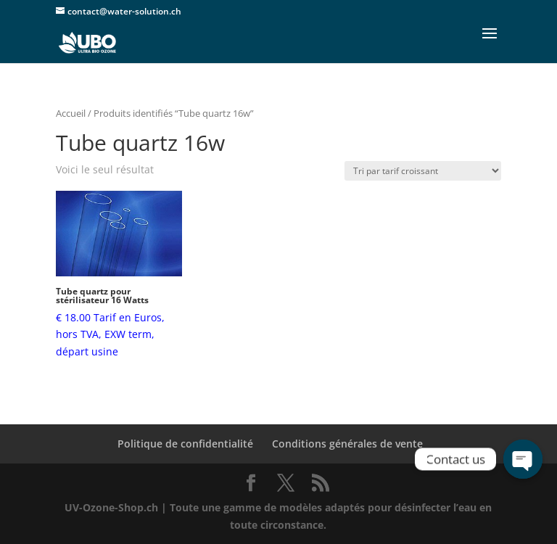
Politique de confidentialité (185, 443)
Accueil (71, 113)
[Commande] (422, 171)
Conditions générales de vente (347, 443)
